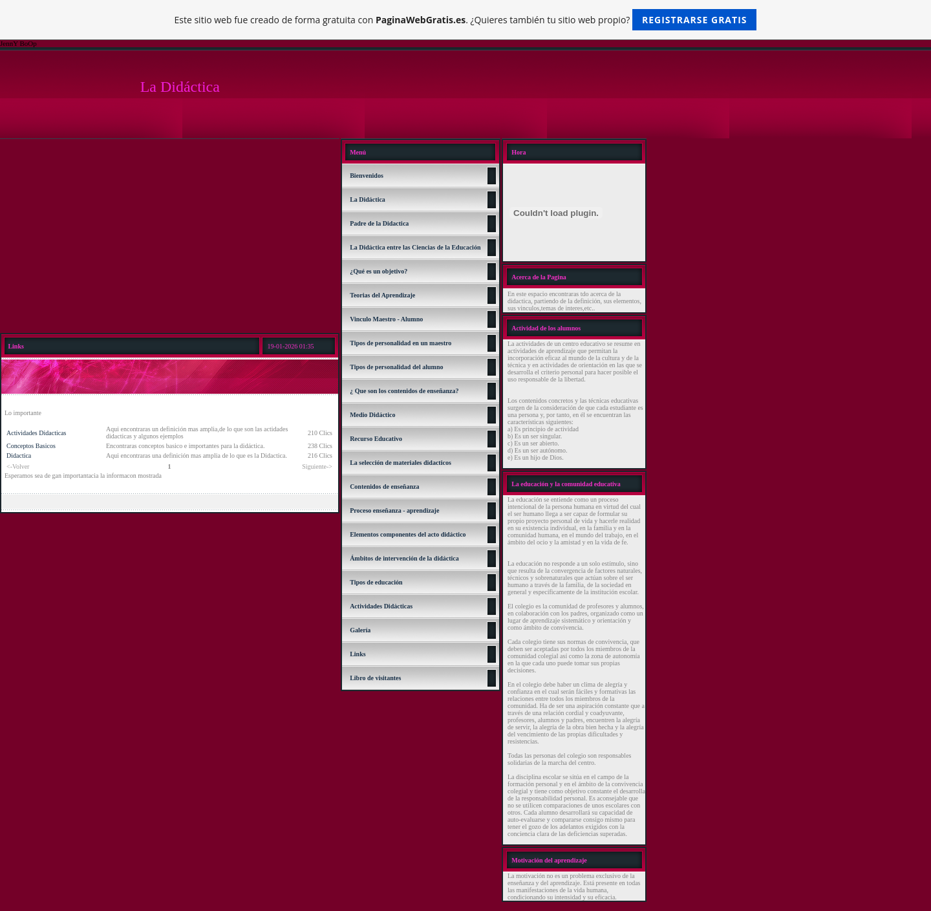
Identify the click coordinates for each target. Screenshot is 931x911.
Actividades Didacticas (36, 432)
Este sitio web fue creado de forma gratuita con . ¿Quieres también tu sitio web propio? (466, 19)
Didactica (18, 455)
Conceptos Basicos (31, 445)
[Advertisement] (169, 236)
